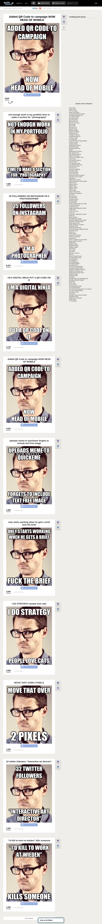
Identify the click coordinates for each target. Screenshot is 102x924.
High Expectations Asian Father (78, 181)
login (96, 3)
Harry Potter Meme (74, 191)
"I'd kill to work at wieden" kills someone (29, 840)
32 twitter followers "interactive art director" (29, 761)
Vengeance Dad (73, 296)
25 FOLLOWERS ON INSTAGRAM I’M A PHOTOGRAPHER (29, 197)
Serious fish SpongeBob (76, 266)
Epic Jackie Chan (74, 153)
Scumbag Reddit (73, 262)
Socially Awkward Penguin (76, 280)
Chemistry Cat (73, 133)
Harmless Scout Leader (75, 176)
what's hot (19, 3)
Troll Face (72, 293)
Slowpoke (72, 277)
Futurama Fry (73, 168)
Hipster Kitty (72, 190)
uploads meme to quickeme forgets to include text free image (29, 442)
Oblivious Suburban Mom (76, 221)
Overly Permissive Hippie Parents (78, 229)
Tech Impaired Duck (74, 287)
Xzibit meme (72, 299)
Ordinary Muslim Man (75, 227)
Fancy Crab (72, 159)
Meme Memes (73, 217)
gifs (60, 8)
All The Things (73, 111)
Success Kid (72, 284)
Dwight (71, 150)
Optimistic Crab (73, 226)
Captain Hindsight (74, 132)
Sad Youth (72, 251)
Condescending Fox (74, 136)
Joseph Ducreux (73, 206)
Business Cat (73, 127)
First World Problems (75, 160)
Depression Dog (73, 147)
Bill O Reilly (72, 126)
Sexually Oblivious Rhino (76, 268)
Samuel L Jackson (74, 253)
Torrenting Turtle (73, 292)
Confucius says (73, 138)
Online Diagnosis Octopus (76, 224)
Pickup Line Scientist (75, 235)
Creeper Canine (73, 142)
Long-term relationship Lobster (77, 214)
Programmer (72, 238)
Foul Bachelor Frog (74, 163)
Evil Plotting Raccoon (75, 154)
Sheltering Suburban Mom (76, 272)
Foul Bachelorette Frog (75, 165)
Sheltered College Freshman (77, 269)
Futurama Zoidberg (74, 169)
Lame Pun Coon (73, 211)
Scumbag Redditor (74, 263)
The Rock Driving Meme (76, 290)
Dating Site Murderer (75, 145)
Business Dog (73, 129)
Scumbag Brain (73, 259)
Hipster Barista (73, 184)
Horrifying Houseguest (75, 193)
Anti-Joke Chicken (74, 117)
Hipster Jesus (73, 188)
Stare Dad (72, 281)
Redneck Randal (73, 245)
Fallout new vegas (74, 156)
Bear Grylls (72, 124)
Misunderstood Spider (75, 218)
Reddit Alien (72, 242)
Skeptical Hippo (73, 274)
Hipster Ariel (72, 182)
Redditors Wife (73, 244)
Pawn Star (72, 232)
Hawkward (72, 178)
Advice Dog (72, 108)
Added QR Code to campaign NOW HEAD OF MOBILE (29, 360)
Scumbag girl (72, 260)
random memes (33, 3)
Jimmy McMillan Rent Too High (78, 203)
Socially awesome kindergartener (78, 278)
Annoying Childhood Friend (77, 114)
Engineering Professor (75, 151)
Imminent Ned (73, 197)
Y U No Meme (73, 301)
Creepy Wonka (73, 144)
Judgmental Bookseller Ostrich (77, 208)
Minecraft (71, 215)
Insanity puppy (73, 200)
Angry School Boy (74, 112)
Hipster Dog (72, 185)
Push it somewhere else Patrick (78, 239)
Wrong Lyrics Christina (75, 298)
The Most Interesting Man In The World (80, 289)
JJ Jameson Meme (74, 205)
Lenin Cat (72, 212)
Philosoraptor (73, 233)
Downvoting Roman (74, 148)
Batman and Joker (74, 123)
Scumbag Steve (73, 265)
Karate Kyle (72, 209)
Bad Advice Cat (73, 121)
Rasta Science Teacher (75, 241)
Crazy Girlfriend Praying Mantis (78, 141)
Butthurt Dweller (73, 130)
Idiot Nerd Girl (73, 196)
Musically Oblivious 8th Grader (77, 220)
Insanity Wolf (72, 202)
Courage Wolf (73, 139)
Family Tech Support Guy (76, 157)
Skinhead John (73, 275)
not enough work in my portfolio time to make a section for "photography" (29, 115)
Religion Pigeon (73, 247)
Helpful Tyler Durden (75, 179)
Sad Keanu (72, 250)
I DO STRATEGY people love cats (29, 603)
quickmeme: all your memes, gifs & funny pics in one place (8, 3)
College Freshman (74, 135)
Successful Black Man (75, 286)
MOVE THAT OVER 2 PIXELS (29, 682)
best (26, 3)
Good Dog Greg (73, 172)
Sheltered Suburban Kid (76, 271)
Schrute (71, 254)
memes (55, 8)
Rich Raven (72, 248)
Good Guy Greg (73, 173)
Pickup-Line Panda (74, 236)
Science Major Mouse (75, 256)
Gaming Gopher (73, 171)
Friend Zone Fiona (74, 166)
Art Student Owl (73, 118)
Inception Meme (73, 199)
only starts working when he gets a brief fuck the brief (29, 523)
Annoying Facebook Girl (76, 115)
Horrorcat (71, 194)
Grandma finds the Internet (76, 175)
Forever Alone (73, 162)
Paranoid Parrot (73, 230)
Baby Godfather (73, 120)
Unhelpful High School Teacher (78, 295)
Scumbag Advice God (75, 257)
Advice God (72, 109)
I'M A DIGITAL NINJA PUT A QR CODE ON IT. (29, 279)
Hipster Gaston (73, 187)
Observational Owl (74, 223)
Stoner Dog (72, 283)
